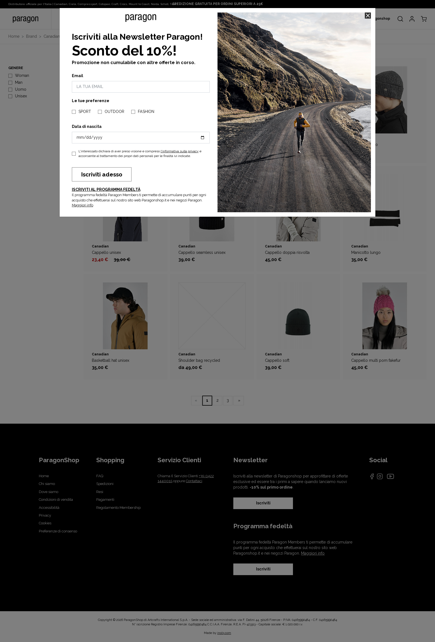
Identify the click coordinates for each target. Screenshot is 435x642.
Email (77, 76)
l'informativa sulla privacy (180, 151)
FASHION (146, 111)
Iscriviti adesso (101, 174)
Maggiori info (82, 205)
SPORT (85, 111)
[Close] (368, 15)
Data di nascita (87, 126)
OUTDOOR (114, 111)
